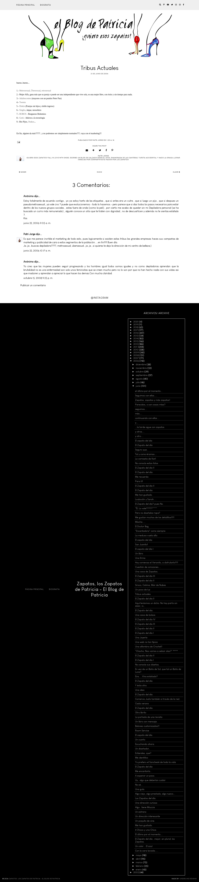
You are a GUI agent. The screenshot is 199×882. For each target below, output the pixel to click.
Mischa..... (140, 522)
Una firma (140, 558)
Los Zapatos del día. (145, 798)
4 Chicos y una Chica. (146, 829)
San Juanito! (141, 544)
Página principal (25, 5)
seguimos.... (141, 409)
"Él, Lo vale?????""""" (146, 508)
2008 (136, 355)
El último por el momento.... (149, 834)
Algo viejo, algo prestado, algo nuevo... (155, 793)
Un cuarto (140, 739)
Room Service (142, 730)
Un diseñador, (142, 748)
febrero (140, 866)
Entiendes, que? (143, 753)
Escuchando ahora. (145, 744)
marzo (139, 862)
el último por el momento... (148, 391)
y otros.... (140, 431)
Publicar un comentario (33, 285)
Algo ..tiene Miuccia (145, 807)
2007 (136, 358)
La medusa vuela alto (146, 535)
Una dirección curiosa (146, 802)
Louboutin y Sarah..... (146, 499)
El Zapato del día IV (145, 619)
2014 (136, 338)
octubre (140, 371)
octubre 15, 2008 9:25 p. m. (38, 278)
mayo (139, 855)
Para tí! (139, 481)
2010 (136, 349)
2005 (136, 872)
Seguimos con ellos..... (146, 395)
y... (136, 422)
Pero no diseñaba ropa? (147, 512)
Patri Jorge (29, 234)
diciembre (141, 364)
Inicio (99, 172)
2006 (136, 360)
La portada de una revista (148, 717)
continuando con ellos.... (147, 418)
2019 (136, 324)
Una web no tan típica (146, 642)
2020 (136, 321)
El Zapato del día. (144, 472)
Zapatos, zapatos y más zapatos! (152, 400)
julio (138, 382)
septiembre (142, 375)
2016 (136, 332)
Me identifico (141, 757)
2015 (136, 335)
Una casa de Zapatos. (146, 571)
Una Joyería (141, 637)
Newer (22, 172)
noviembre (141, 368)
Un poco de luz (142, 589)
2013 (136, 341)
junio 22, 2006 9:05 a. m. (37, 223)
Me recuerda (141, 476)
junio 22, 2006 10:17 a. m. (37, 250)
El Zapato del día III (145, 576)
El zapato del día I (144, 549)
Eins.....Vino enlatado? (146, 676)
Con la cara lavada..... (146, 850)
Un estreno (140, 811)
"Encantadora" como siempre (150, 531)
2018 (136, 327)
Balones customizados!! (147, 726)
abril (138, 858)
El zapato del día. (144, 735)
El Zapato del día (144, 445)
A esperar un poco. (145, 775)
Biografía (45, 5)
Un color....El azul (143, 846)
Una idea (139, 690)
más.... (138, 413)
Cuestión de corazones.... (148, 567)
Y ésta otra (141, 685)
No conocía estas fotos (146, 463)
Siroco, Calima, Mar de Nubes (150, 585)
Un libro (139, 553)
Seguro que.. (141, 449)
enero (139, 869)
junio (138, 386)
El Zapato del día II (144, 467)
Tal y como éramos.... (146, 454)
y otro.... (139, 436)
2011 (135, 346)
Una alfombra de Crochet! (148, 646)
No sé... (139, 784)
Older (176, 172)
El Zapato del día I (144, 633)
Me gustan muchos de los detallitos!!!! (154, 517)
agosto (139, 378)
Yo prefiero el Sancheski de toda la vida (155, 762)
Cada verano (142, 703)
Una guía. (140, 789)
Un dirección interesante (147, 816)
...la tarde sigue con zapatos (149, 427)
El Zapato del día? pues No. (149, 503)
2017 (136, 330)
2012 (136, 344)
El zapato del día (143, 440)
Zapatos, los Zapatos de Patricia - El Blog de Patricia (99, 589)
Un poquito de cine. (145, 820)
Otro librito (140, 712)
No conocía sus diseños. (147, 664)
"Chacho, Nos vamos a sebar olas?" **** (156, 651)
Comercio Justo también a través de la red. (157, 699)
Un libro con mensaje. (146, 721)
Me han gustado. (144, 494)
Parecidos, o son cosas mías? (150, 404)
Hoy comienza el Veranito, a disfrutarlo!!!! (156, 562)
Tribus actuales (143, 594)
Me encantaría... (143, 771)
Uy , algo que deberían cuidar (150, 780)
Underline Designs (188, 879)
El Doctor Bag (142, 526)
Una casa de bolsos (145, 615)
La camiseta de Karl (145, 458)
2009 (136, 352)
